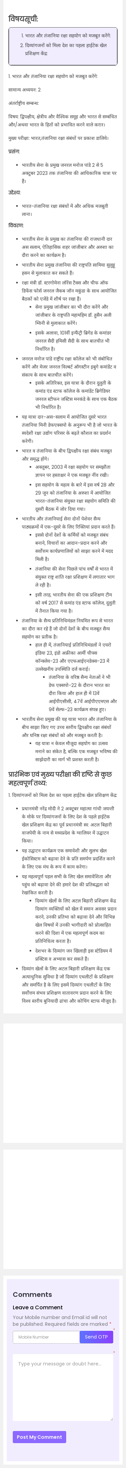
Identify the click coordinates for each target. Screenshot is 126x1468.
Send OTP (96, 1337)
